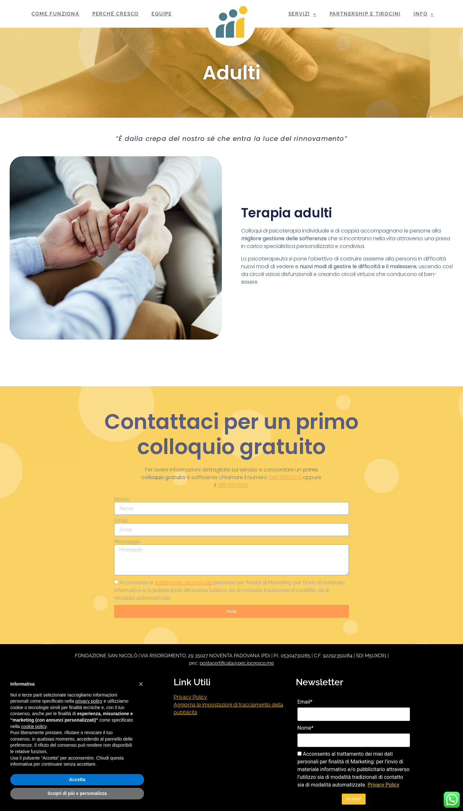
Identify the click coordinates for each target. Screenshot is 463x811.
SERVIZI (302, 14)
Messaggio (127, 541)
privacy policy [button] (88, 701)
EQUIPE (161, 14)
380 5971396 (232, 485)
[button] (141, 684)
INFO (423, 14)
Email (120, 520)
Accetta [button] (77, 779)
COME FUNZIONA (55, 14)
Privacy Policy (190, 697)
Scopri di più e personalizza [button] (77, 793)
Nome (121, 499)
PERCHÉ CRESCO (115, 14)
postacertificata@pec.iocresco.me (237, 663)
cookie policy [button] (33, 726)
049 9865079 (285, 477)
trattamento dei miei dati (183, 582)
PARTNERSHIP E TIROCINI (365, 14)
